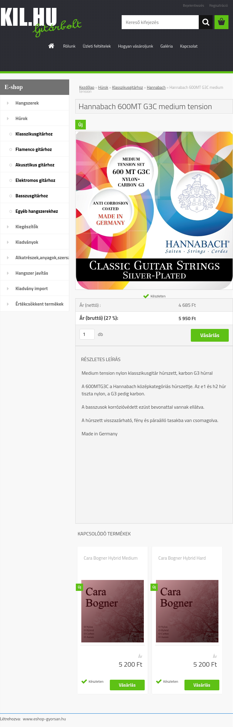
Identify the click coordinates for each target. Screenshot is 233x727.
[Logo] (41, 22)
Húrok (21, 118)
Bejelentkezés (193, 5)
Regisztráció (218, 5)
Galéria (166, 46)
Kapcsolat (189, 46)
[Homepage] (51, 46)
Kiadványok (26, 242)
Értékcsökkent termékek (39, 303)
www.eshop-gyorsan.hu (44, 718)
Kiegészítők (26, 226)
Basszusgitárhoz (31, 195)
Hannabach (156, 87)
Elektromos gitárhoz (35, 180)
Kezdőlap (86, 87)
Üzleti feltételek (97, 46)
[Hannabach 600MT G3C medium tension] (154, 133)
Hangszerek (27, 102)
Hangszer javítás (31, 273)
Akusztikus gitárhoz (34, 164)
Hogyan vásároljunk (135, 46)
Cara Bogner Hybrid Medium (110, 558)
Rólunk (69, 46)
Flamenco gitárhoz (33, 149)
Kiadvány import (31, 288)
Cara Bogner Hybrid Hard (182, 558)
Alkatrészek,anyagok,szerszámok (42, 257)
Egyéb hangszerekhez (36, 211)
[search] (206, 22)
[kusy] (87, 334)
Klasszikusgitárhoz (33, 133)
